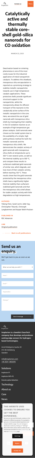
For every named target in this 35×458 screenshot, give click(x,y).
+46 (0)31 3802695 (8, 363)
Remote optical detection (9, 381)
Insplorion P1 (5, 373)
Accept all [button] (17, 451)
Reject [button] (17, 443)
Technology (7, 385)
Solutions (6, 369)
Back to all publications (17, 233)
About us (6, 390)
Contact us (17, 4)
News (4, 400)
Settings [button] (17, 436)
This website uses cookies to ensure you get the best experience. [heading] (17, 411)
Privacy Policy (12, 431)
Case (3, 395)
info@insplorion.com (9, 360)
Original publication (9, 227)
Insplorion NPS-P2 (7, 377)
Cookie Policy (24, 429)
